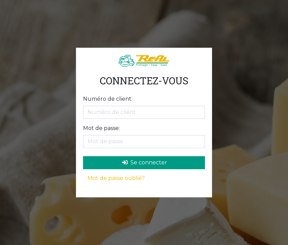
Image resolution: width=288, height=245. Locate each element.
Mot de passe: (101, 128)
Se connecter (144, 162)
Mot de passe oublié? (116, 178)
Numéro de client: (107, 99)
